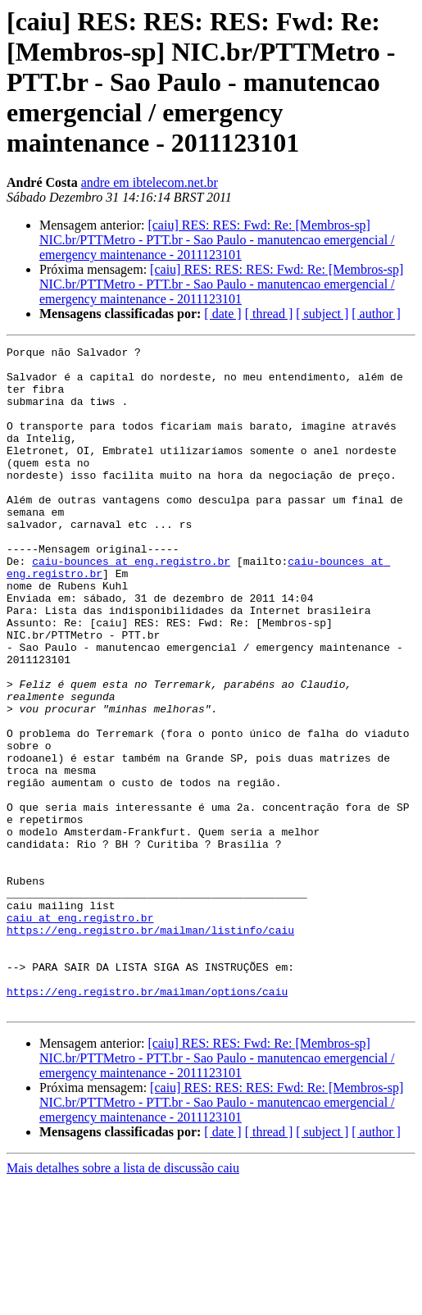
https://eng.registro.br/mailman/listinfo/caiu (150, 1047)
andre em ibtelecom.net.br (149, 182)
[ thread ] (269, 314)
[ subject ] (322, 314)
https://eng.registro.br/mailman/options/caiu (147, 1121)
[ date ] (222, 314)
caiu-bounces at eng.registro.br (131, 605)
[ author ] (376, 314)
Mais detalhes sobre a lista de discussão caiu (123, 1301)
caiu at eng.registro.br (80, 1033)
